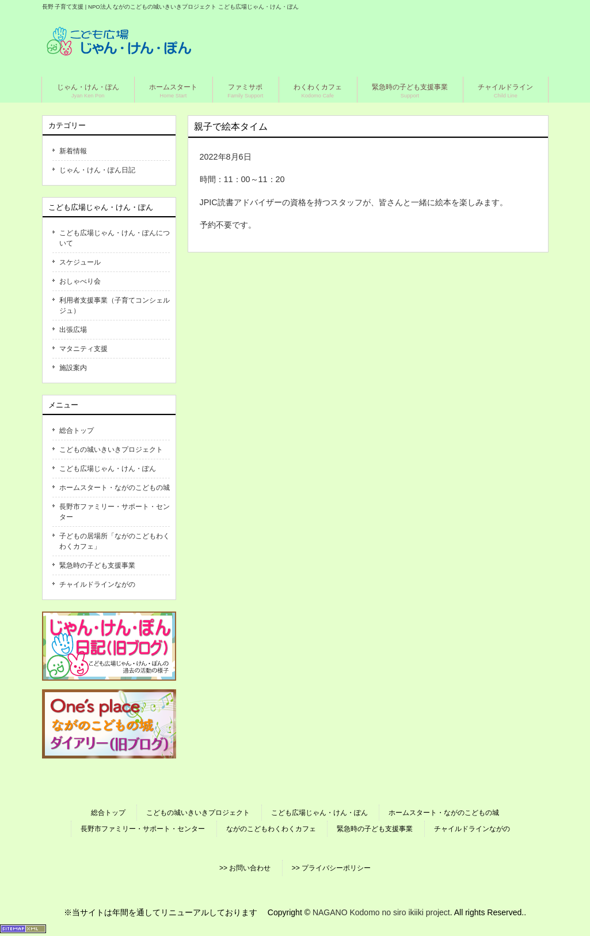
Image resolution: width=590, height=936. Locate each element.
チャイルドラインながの (97, 584)
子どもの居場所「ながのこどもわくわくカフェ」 (114, 541)
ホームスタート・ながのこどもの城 (114, 488)
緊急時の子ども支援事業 (97, 565)
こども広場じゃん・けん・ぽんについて (114, 238)
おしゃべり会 (80, 281)
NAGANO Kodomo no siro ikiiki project (381, 912)
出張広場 (73, 330)
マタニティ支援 (83, 349)
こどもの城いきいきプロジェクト (111, 450)
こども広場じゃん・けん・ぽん (107, 469)
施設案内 (73, 368)
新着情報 (73, 151)
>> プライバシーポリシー (331, 868)
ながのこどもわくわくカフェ (271, 829)
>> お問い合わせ (245, 868)
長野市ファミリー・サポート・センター (114, 512)
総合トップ (76, 431)
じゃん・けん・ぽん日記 (97, 170)
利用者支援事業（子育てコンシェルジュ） (114, 305)
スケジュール (80, 262)
